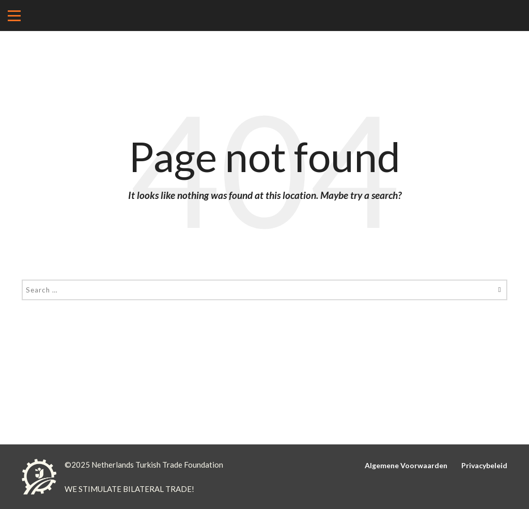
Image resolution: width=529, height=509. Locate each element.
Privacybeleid (484, 465)
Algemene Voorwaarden (406, 465)
